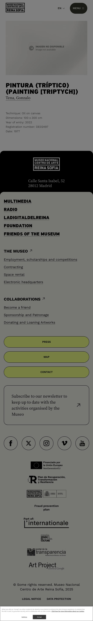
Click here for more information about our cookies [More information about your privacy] (68, 614)
